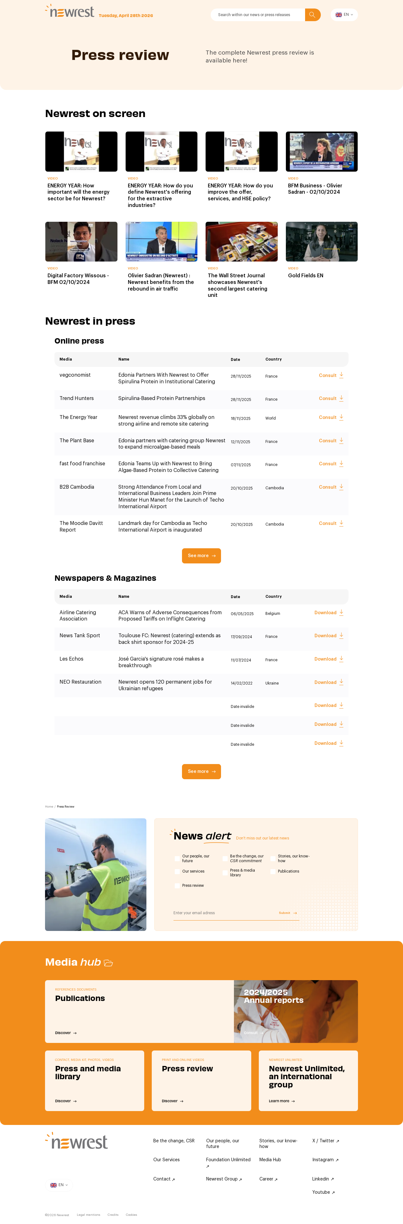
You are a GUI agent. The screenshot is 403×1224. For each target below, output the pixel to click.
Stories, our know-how (294, 858)
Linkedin (323, 1179)
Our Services (166, 1160)
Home (49, 806)
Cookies (131, 1214)
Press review (193, 885)
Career (268, 1179)
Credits (113, 1214)
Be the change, (247, 858)
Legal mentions (88, 1214)
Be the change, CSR (174, 1141)
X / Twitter (325, 1141)
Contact (164, 1179)
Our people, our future (195, 858)
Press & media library (242, 872)
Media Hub (270, 1160)
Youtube (323, 1192)
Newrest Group (224, 1179)
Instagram (325, 1160)
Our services (193, 871)
